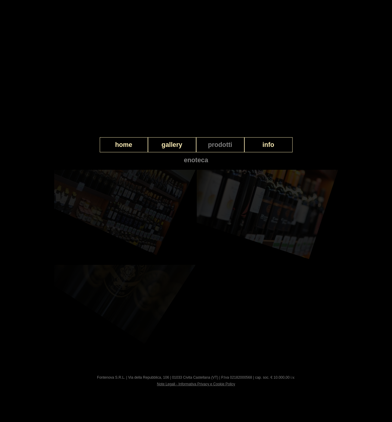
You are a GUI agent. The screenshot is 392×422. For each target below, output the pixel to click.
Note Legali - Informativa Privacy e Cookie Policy (196, 384)
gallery (172, 144)
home (123, 144)
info (268, 144)
